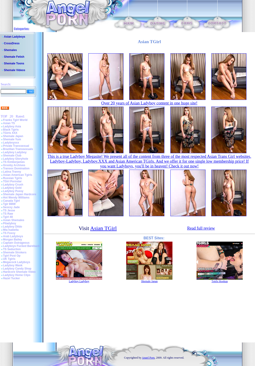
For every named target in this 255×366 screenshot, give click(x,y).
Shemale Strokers (14, 252)
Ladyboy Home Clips (17, 275)
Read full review (201, 228)
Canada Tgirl (11, 200)
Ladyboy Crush (13, 184)
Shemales (10, 50)
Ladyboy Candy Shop (17, 268)
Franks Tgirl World (15, 120)
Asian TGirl (103, 228)
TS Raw (8, 213)
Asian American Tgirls (17, 175)
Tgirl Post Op (11, 255)
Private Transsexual (16, 145)
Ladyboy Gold (12, 187)
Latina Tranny (12, 171)
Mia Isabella (10, 229)
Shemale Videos (14, 70)
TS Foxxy (9, 233)
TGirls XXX (10, 133)
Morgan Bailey (12, 239)
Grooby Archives (14, 165)
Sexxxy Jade (11, 207)
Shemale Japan (13, 136)
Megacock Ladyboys (16, 262)
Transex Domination (16, 168)
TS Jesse (9, 210)
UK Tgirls (9, 259)
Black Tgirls (11, 129)
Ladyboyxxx (11, 142)
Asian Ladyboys (14, 36)
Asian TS (9, 123)
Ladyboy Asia (12, 126)
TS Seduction (12, 249)
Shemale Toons (14, 63)
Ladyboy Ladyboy (15, 152)
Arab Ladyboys (13, 236)
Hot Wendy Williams (16, 197)
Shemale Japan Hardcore (19, 194)
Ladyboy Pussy (13, 191)
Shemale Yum (12, 139)
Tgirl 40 (8, 217)
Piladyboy (9, 223)
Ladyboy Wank (12, 265)
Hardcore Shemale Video (19, 271)
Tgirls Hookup (220, 281)
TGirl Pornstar (12, 181)
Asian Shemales (13, 220)
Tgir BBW (9, 204)
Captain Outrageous (16, 242)
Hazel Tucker (11, 278)
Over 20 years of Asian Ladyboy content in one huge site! (149, 103)
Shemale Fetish (14, 56)
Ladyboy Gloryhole (15, 158)
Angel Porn (148, 357)
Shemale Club (12, 155)
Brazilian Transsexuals (18, 149)
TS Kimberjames (14, 162)
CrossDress (11, 43)
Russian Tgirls (12, 178)
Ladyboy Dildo (12, 226)
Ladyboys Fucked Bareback (21, 246)
